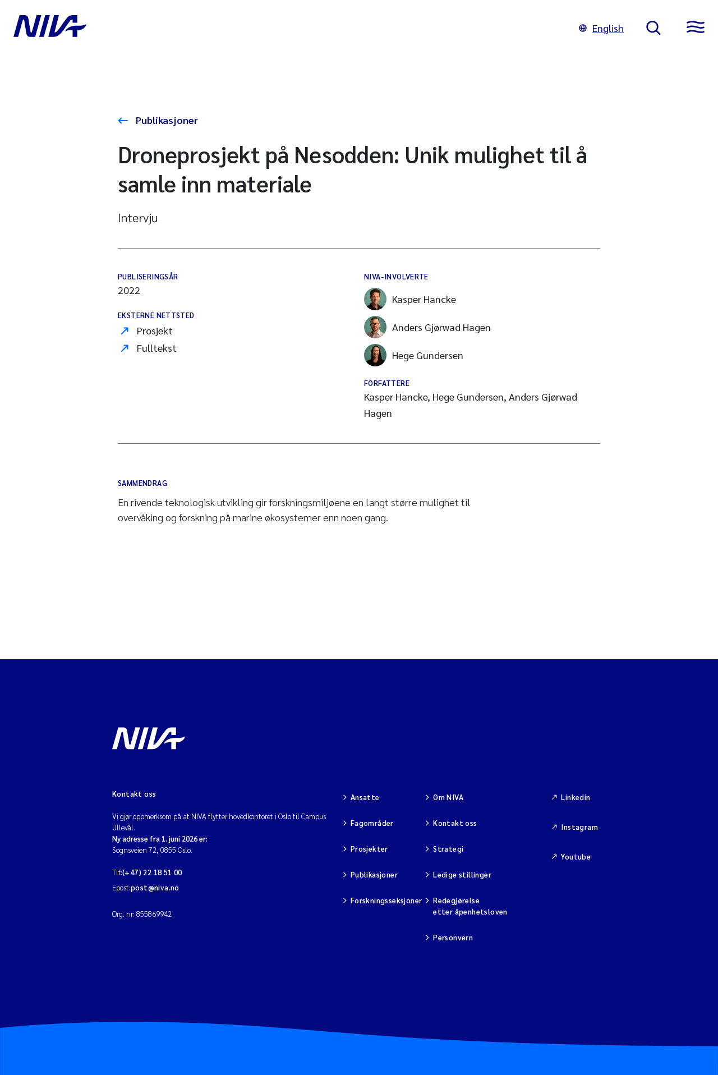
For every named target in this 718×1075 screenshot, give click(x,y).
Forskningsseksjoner (386, 900)
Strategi (448, 848)
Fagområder (372, 823)
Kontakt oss (455, 823)
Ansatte (365, 797)
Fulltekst (157, 347)
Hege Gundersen (413, 355)
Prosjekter (369, 848)
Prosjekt (155, 330)
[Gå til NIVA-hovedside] (284, 28)
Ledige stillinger (462, 874)
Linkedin (575, 797)
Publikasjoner (166, 119)
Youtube (576, 856)
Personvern (453, 937)
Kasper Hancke (410, 299)
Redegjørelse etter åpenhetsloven (470, 905)
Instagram (579, 826)
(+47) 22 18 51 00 (152, 872)
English (601, 27)
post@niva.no (155, 887)
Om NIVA (448, 797)
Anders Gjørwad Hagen (427, 327)
